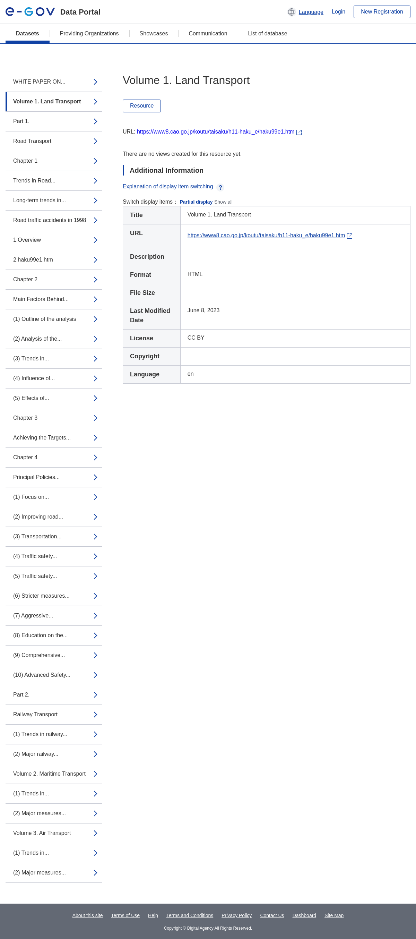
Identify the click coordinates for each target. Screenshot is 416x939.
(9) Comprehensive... (39, 655)
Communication (208, 33)
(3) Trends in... (31, 358)
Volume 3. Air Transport (42, 833)
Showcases (154, 33)
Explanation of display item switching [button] (173, 186)
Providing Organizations (89, 33)
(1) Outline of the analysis (44, 319)
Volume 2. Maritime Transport (49, 774)
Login (338, 12)
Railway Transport (35, 714)
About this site (87, 915)
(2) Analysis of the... (37, 339)
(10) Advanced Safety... (41, 675)
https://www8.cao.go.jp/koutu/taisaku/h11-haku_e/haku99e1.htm (216, 132)
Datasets (27, 33)
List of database (267, 33)
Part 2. (21, 695)
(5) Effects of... (31, 398)
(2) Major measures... (39, 813)
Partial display (196, 202)
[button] (305, 11)
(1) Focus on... (31, 497)
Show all (223, 202)
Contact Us (272, 915)
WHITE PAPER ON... (39, 82)
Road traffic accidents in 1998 (49, 220)
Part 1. (21, 121)
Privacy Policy (237, 915)
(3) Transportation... (37, 536)
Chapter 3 (25, 418)
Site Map (334, 915)
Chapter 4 (25, 457)
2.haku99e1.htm (33, 260)
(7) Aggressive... (33, 615)
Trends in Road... (34, 180)
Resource (142, 106)
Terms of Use (125, 915)
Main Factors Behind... (41, 299)
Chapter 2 (25, 279)
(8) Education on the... (40, 635)
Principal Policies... (36, 477)
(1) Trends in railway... (40, 734)
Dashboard (305, 915)
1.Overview (27, 240)
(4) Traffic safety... (35, 556)
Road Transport (32, 141)
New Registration (382, 12)
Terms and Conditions (189, 915)
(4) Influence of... (34, 378)
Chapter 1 (25, 161)
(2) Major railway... (35, 754)
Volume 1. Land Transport (47, 101)
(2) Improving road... (38, 517)
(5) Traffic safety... (35, 576)
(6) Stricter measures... (41, 596)
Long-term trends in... (39, 200)
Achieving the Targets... (42, 438)
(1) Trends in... (31, 793)
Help (153, 915)
